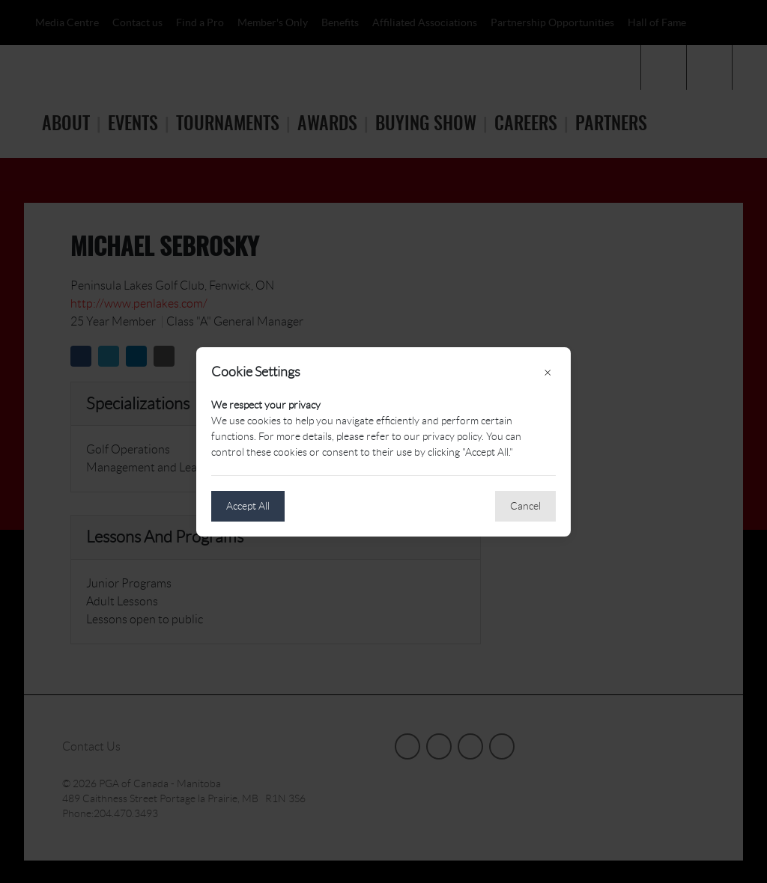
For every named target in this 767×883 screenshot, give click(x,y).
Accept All (248, 506)
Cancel (525, 506)
